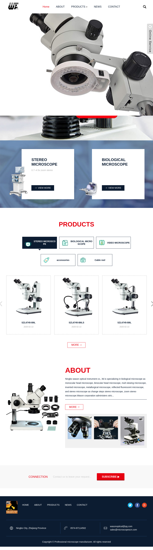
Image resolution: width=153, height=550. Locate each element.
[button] (72, 134)
